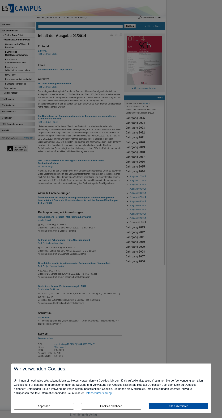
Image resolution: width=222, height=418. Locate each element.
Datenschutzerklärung (98, 393)
